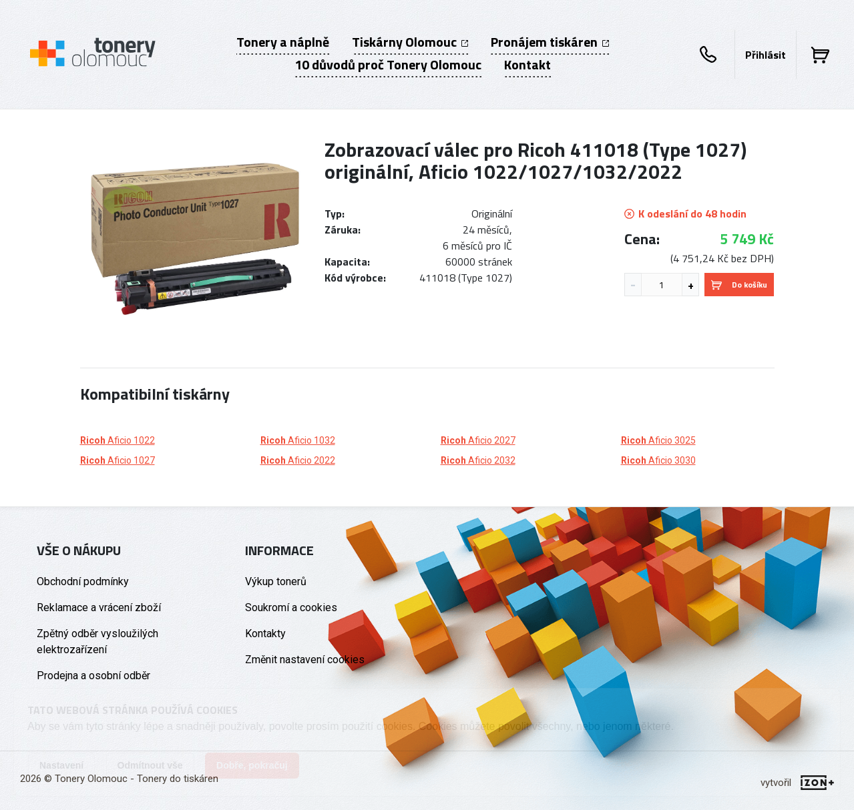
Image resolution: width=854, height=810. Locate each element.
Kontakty (265, 633)
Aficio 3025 (658, 440)
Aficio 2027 (478, 440)
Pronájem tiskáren (550, 42)
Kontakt (527, 65)
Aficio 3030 (658, 460)
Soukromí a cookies (291, 607)
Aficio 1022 (117, 440)
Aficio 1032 (297, 440)
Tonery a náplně (282, 42)
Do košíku (739, 284)
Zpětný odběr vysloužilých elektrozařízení (97, 641)
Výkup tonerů (275, 581)
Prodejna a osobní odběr (93, 675)
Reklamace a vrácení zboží (99, 607)
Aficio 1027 (117, 460)
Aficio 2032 (478, 460)
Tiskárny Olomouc (410, 42)
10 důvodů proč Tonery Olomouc (387, 65)
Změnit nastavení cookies (305, 659)
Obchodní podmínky (83, 581)
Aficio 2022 (297, 460)
